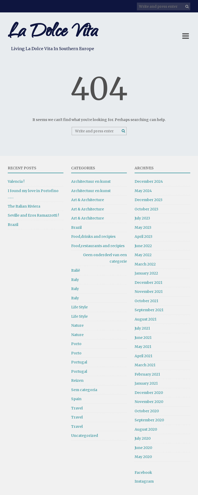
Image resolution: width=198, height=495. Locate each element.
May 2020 (143, 456)
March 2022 (145, 264)
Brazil (13, 224)
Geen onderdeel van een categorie (105, 258)
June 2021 (143, 337)
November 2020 (149, 401)
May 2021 (143, 346)
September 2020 (149, 420)
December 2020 (149, 392)
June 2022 (143, 245)
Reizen (77, 380)
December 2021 (148, 282)
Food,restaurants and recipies (98, 245)
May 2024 (143, 190)
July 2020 (143, 438)
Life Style (79, 307)
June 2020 (143, 447)
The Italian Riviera (24, 206)
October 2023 (146, 209)
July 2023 (142, 218)
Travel (77, 408)
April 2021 (143, 356)
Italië (75, 270)
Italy (75, 279)
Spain (76, 399)
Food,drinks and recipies (93, 236)
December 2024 (149, 181)
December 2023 (148, 199)
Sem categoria (84, 389)
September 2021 (149, 310)
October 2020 (147, 411)
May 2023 (143, 227)
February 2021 (147, 374)
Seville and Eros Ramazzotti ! (33, 215)
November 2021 (149, 291)
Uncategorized (84, 435)
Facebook (143, 472)
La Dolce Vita (52, 33)
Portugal (79, 362)
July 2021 (142, 328)
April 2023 (143, 236)
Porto (76, 343)
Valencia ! (16, 181)
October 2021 (146, 301)
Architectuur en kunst (91, 181)
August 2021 (145, 319)
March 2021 (145, 365)
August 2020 (146, 429)
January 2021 (146, 383)
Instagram (144, 481)
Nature (77, 325)
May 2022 (143, 255)
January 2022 (146, 273)
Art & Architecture (87, 199)
